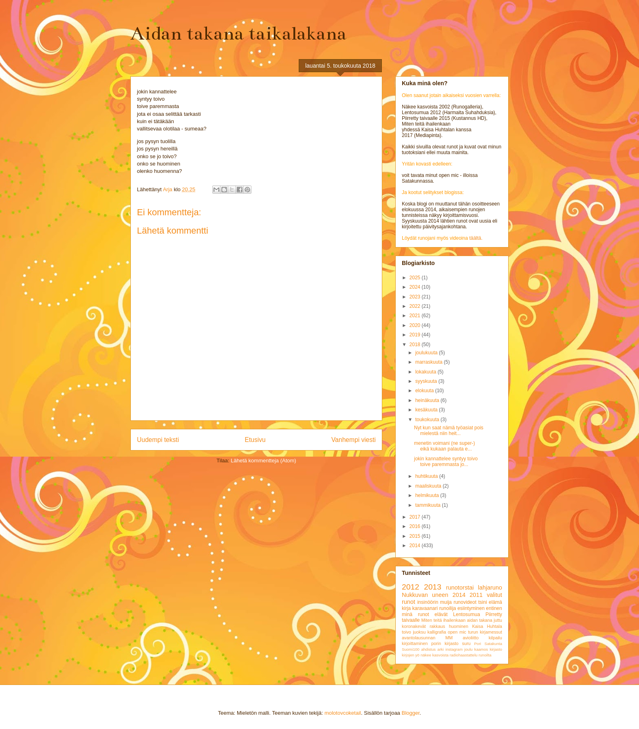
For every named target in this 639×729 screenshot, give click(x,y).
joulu (468, 649)
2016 (416, 526)
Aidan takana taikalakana (238, 33)
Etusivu (255, 439)
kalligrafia (436, 632)
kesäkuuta (427, 410)
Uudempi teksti (158, 439)
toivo (406, 632)
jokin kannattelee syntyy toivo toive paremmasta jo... (446, 461)
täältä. (476, 238)
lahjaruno (490, 587)
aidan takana (479, 620)
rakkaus (437, 626)
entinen (494, 608)
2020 (416, 325)
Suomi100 (410, 649)
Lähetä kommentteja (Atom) (263, 460)
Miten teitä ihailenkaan (443, 620)
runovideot (465, 602)
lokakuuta (426, 372)
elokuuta (425, 390)
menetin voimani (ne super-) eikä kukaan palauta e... (444, 446)
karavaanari (425, 608)
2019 (416, 335)
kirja (406, 608)
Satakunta (493, 643)
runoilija (447, 608)
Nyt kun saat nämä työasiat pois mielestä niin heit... (448, 430)
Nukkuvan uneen (425, 595)
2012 (410, 587)
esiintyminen (471, 608)
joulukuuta (427, 353)
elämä (495, 602)
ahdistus (428, 649)
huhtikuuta (427, 476)
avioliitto (470, 637)
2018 (416, 344)
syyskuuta (426, 381)
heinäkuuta (428, 400)
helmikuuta (427, 495)
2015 (416, 536)
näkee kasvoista (435, 655)
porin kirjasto (444, 643)
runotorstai (460, 587)
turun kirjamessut (485, 632)
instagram (454, 649)
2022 (416, 306)
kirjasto (496, 649)
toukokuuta (428, 419)
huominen (458, 626)
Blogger (410, 713)
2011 (476, 595)
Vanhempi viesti (353, 439)
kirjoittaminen (415, 643)
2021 (416, 315)
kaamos (481, 649)
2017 (416, 517)
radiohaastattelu (463, 655)
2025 (416, 278)
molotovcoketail (342, 713)
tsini (482, 602)
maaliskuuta (429, 486)
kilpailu (495, 637)
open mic (457, 632)
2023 (416, 297)
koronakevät (414, 626)
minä (407, 614)
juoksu (419, 632)
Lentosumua (466, 614)
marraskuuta (429, 362)
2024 (416, 287)
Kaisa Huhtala (487, 626)
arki (440, 649)
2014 (416, 545)
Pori (477, 643)
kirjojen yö (410, 655)
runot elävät (432, 614)
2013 (432, 587)
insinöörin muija (434, 602)
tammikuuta (428, 505)
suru (466, 643)
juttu (498, 620)
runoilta (484, 655)
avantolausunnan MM (427, 637)
